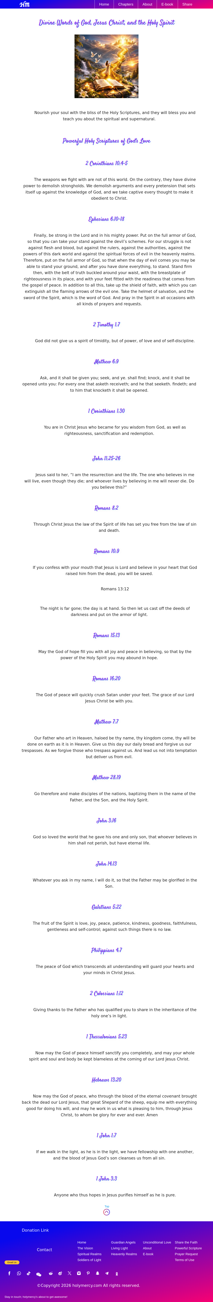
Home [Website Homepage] (104, 4)
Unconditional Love (157, 1242)
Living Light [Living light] (119, 1248)
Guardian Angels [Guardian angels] (123, 1242)
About (147, 1248)
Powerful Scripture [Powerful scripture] (188, 1248)
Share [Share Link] (187, 4)
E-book (167, 4)
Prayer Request (186, 1254)
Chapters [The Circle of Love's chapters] (125, 4)
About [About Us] (147, 4)
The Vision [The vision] (85, 1248)
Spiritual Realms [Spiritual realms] (89, 1254)
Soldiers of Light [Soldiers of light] (89, 1260)
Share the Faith (186, 1242)
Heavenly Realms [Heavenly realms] (124, 1254)
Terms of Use (184, 1260)
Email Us (12, 1262)
